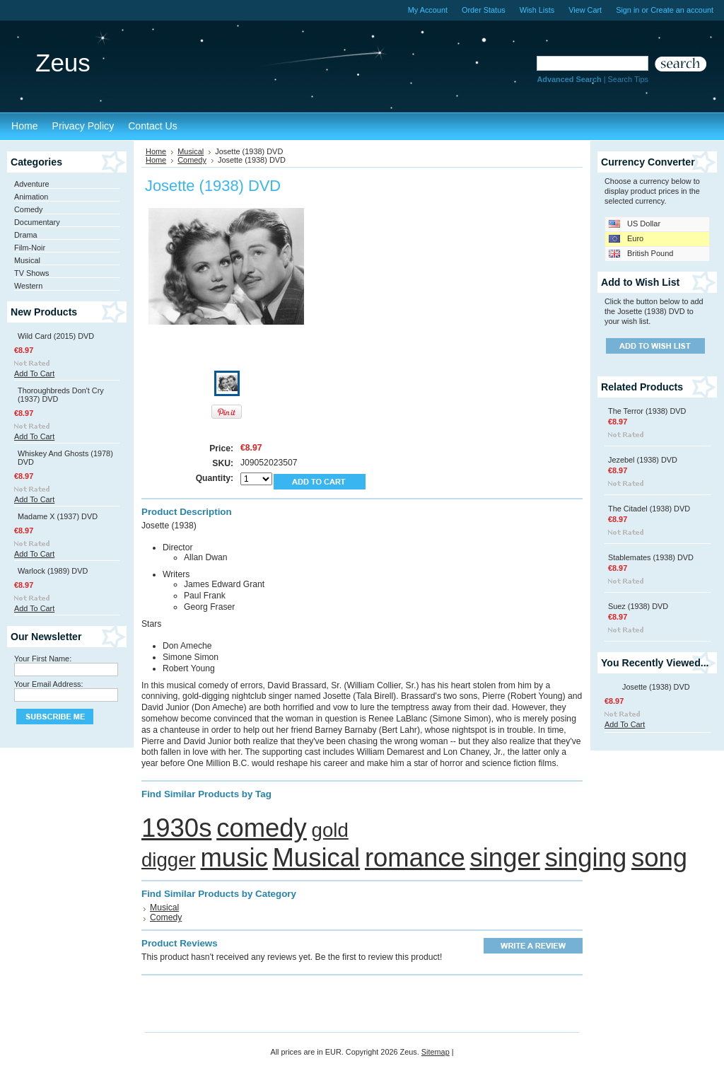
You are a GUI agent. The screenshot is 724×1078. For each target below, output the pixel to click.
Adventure (31, 184)
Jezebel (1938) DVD (642, 460)
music (233, 857)
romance (415, 857)
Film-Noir (29, 247)
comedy (261, 827)
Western (28, 286)
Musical (27, 260)
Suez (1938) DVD (638, 606)
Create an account (681, 10)
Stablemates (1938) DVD (651, 557)
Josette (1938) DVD (656, 687)
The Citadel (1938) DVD (649, 508)
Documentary (37, 222)
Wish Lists (537, 10)
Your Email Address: (48, 684)
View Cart (585, 10)
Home (156, 151)
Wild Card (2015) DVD (56, 336)
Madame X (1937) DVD (58, 516)
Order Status (484, 10)
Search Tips (628, 79)
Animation (31, 196)
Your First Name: (42, 658)
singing (586, 857)
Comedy (28, 209)
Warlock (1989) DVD (53, 571)
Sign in (627, 10)
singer (505, 857)
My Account (428, 10)
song (659, 857)
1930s (176, 827)
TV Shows (31, 273)
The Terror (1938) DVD (647, 411)
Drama (25, 235)
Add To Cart (34, 373)
